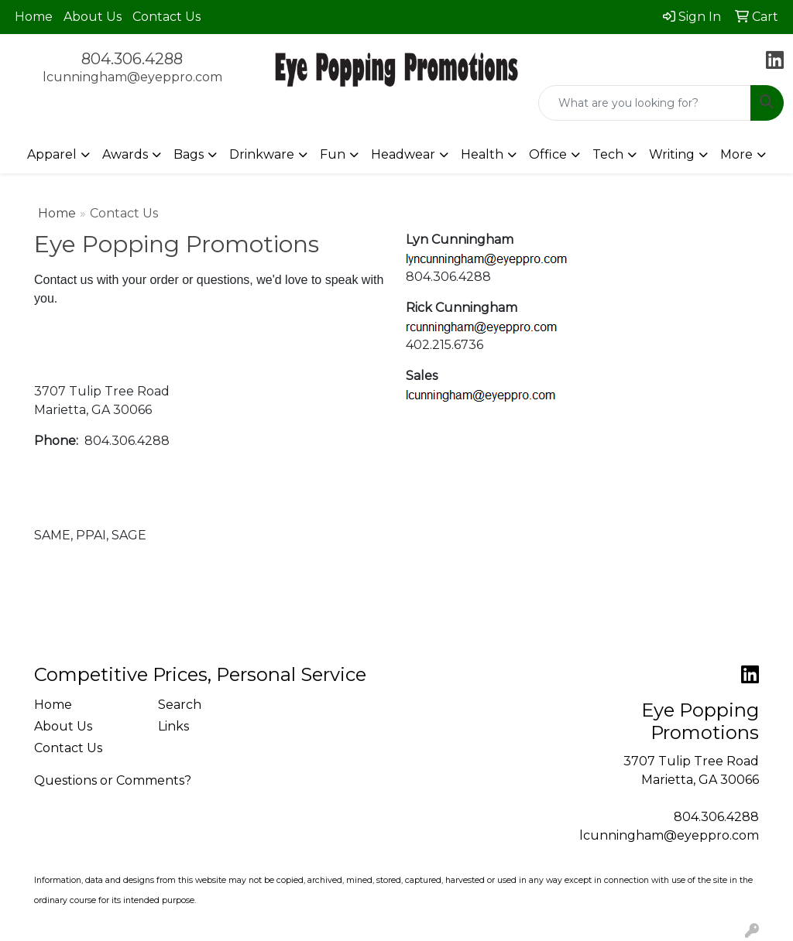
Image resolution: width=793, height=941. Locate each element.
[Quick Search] (644, 103)
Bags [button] (188, 154)
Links (173, 726)
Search (179, 704)
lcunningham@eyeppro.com (132, 77)
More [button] (736, 154)
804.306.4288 (132, 59)
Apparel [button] (52, 154)
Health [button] (482, 154)
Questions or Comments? (112, 780)
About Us (93, 16)
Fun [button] (332, 154)
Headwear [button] (403, 154)
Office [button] (548, 154)
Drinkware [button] (261, 154)
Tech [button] (607, 154)
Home (34, 16)
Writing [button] (672, 154)
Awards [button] (125, 154)
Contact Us (166, 16)
